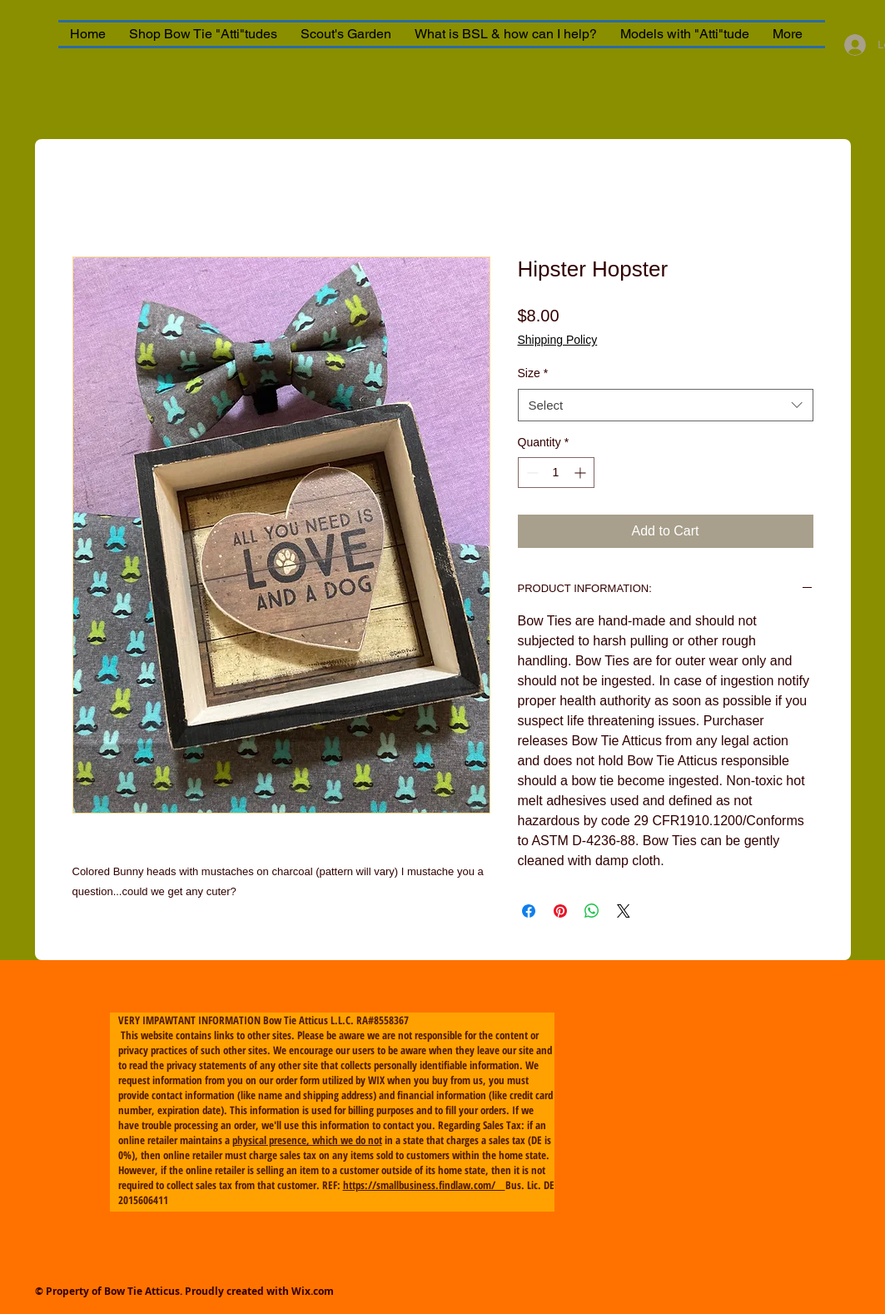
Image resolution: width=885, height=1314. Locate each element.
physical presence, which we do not (307, 1139)
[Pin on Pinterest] (560, 911)
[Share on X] (624, 911)
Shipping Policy (558, 339)
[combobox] (665, 405)
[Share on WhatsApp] (592, 911)
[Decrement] (530, 472)
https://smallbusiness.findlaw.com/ (424, 1184)
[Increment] (581, 472)
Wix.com (312, 1291)
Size (533, 373)
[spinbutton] (556, 472)
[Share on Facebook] (529, 911)
